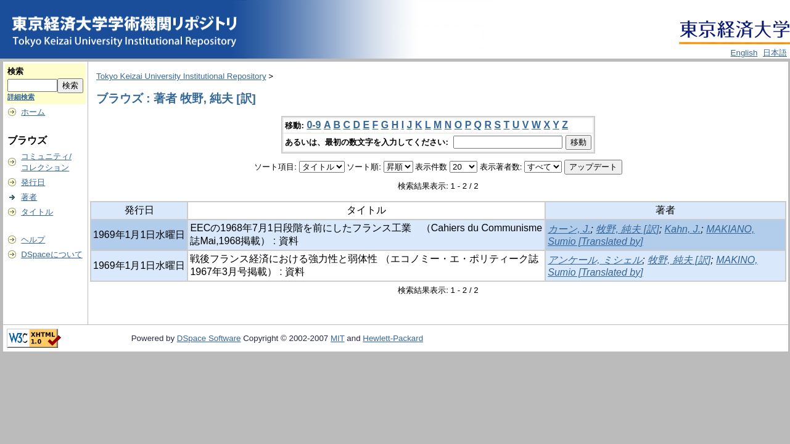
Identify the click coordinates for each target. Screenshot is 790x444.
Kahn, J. (683, 229)
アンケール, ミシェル (595, 260)
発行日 (33, 182)
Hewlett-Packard (393, 338)
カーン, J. (569, 229)
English (744, 52)
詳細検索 (21, 97)
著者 (29, 197)
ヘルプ (33, 239)
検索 (15, 71)
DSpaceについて (51, 254)
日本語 (775, 52)
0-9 (314, 125)
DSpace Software (209, 338)
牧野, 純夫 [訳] (627, 229)
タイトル (37, 211)
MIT (338, 338)
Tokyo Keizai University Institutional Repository (181, 76)
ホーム (33, 112)
